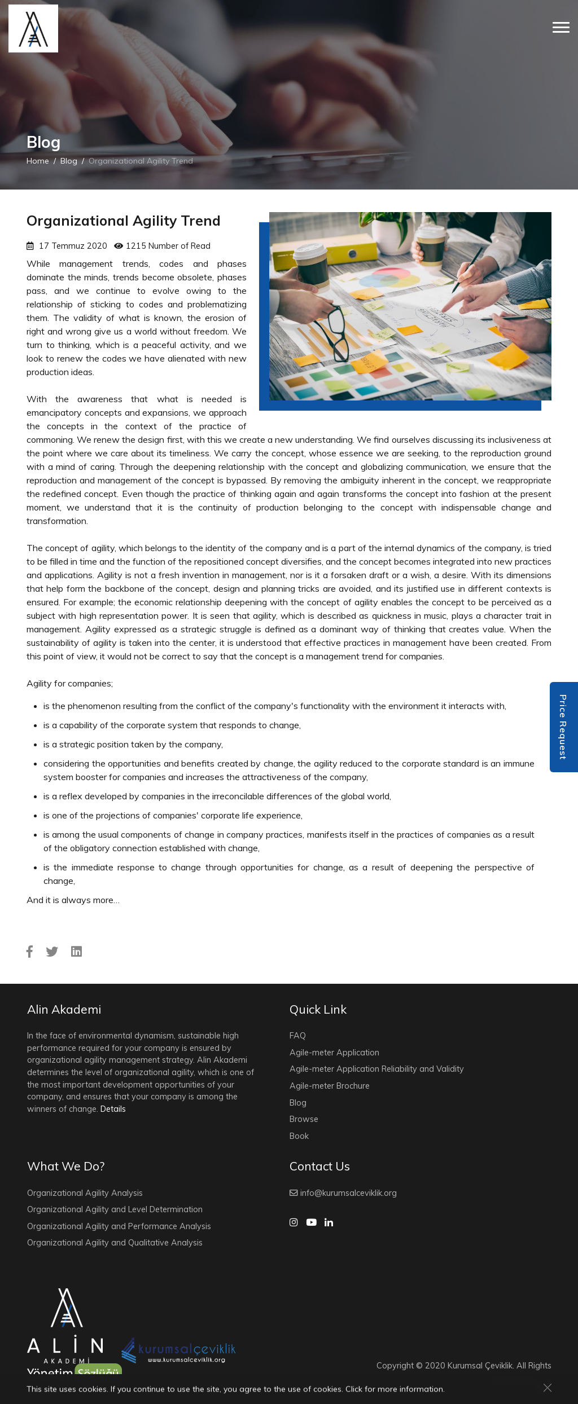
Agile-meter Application (334, 1053)
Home (38, 161)
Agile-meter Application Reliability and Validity (377, 1069)
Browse (304, 1119)
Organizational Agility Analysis (85, 1193)
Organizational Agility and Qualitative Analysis (115, 1243)
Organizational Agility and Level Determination (115, 1209)
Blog (68, 161)
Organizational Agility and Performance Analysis (119, 1226)
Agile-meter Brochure (330, 1086)
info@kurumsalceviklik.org (343, 1193)
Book (299, 1136)
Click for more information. (395, 1390)
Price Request (563, 727)
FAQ (298, 1036)
